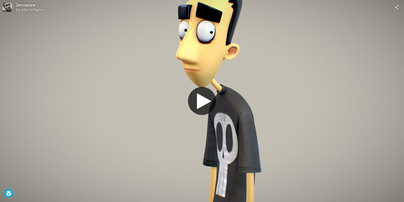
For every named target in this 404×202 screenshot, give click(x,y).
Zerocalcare (25, 5)
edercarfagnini (33, 9)
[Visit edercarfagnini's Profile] (7, 7)
